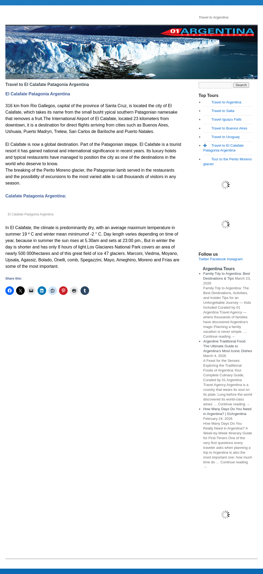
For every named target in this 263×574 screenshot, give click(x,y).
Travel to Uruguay (225, 137)
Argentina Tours (219, 268)
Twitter (204, 259)
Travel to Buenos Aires (229, 128)
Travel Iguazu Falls (226, 119)
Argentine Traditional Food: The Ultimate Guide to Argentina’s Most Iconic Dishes (227, 346)
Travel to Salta (222, 111)
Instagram (235, 259)
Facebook (218, 259)
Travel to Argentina (226, 102)
